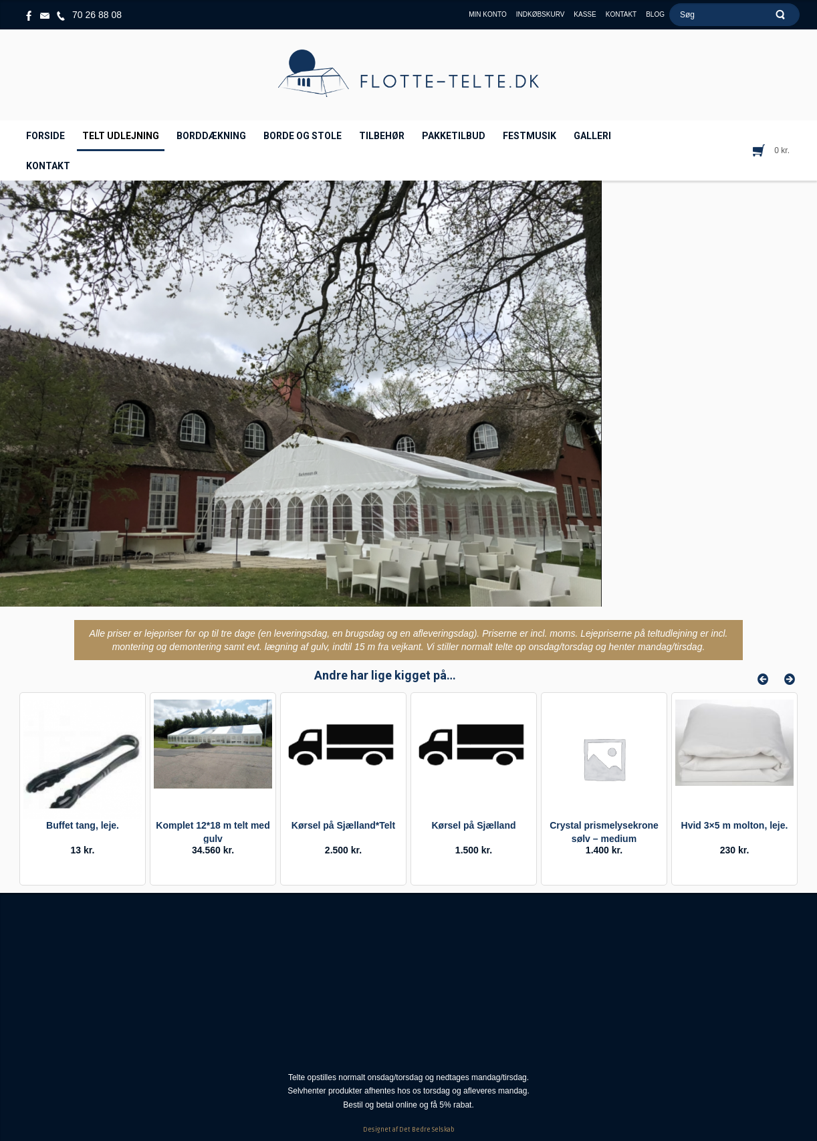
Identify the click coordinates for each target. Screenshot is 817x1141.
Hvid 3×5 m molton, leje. (734, 825)
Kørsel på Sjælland (473, 825)
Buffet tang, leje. (82, 825)
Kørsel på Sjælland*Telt (343, 825)
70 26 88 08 (97, 14)
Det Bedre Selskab (427, 1130)
